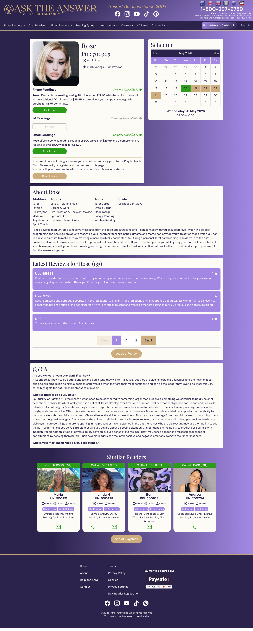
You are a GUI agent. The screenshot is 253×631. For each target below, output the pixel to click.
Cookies (113, 580)
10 (155, 81)
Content (126, 25)
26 (156, 67)
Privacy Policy (117, 573)
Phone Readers (13, 25)
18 (166, 88)
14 (195, 81)
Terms (112, 566)
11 (166, 81)
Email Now (49, 151)
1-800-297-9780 (222, 9)
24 (156, 95)
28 (175, 67)
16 (215, 81)
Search (245, 25)
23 (215, 88)
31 (156, 102)
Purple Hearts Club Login (219, 25)
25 (165, 95)
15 (205, 81)
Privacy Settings (118, 586)
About (84, 573)
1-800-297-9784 (243, 17)
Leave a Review (126, 353)
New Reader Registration (123, 593)
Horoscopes (107, 25)
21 (195, 88)
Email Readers (60, 25)
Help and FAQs (89, 580)
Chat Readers (37, 25)
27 (165, 67)
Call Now (49, 110)
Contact (85, 586)
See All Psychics (126, 539)
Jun (216, 53)
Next (148, 340)
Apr (155, 53)
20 (185, 88)
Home (83, 566)
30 (195, 67)
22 (205, 88)
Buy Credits (49, 176)
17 (156, 88)
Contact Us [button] (159, 25)
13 (185, 81)
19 (175, 88)
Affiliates (142, 25)
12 (175, 81)
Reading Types (85, 25)
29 (185, 67)
